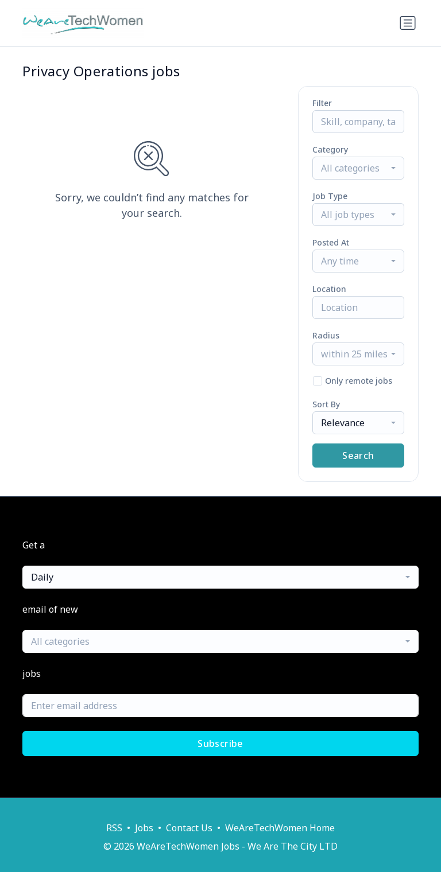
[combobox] (358, 168)
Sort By (326, 404)
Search (358, 455)
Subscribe (220, 743)
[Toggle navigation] (408, 23)
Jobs (144, 828)
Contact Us (189, 828)
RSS (114, 828)
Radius (325, 335)
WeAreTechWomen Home (280, 828)
